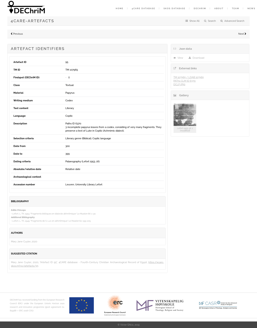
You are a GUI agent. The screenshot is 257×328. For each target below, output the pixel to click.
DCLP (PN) (179, 84)
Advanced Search (234, 20)
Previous (17, 33)
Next (242, 33)
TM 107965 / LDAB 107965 (188, 77)
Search (212, 20)
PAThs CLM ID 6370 (184, 80)
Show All (194, 20)
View (180, 57)
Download (198, 57)
